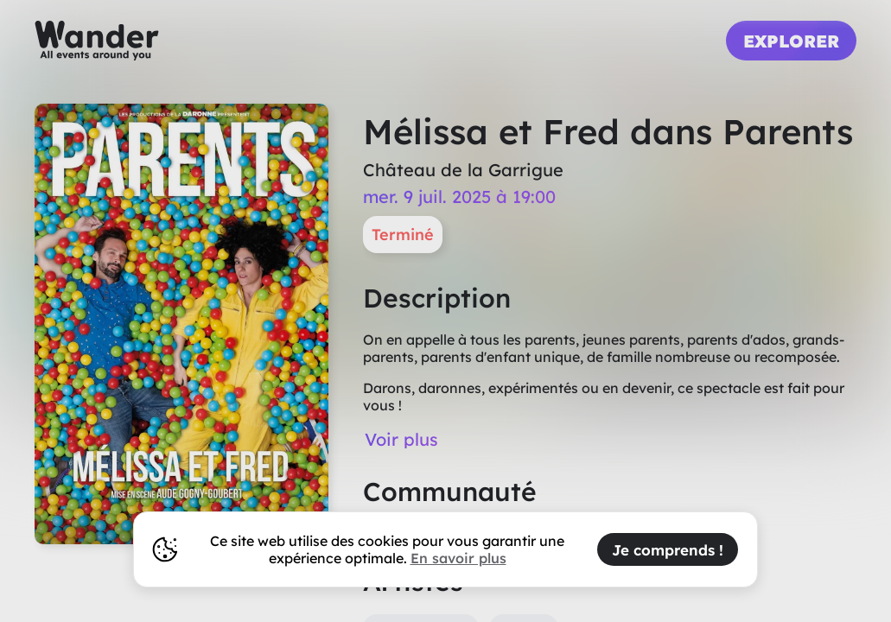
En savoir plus (458, 558)
